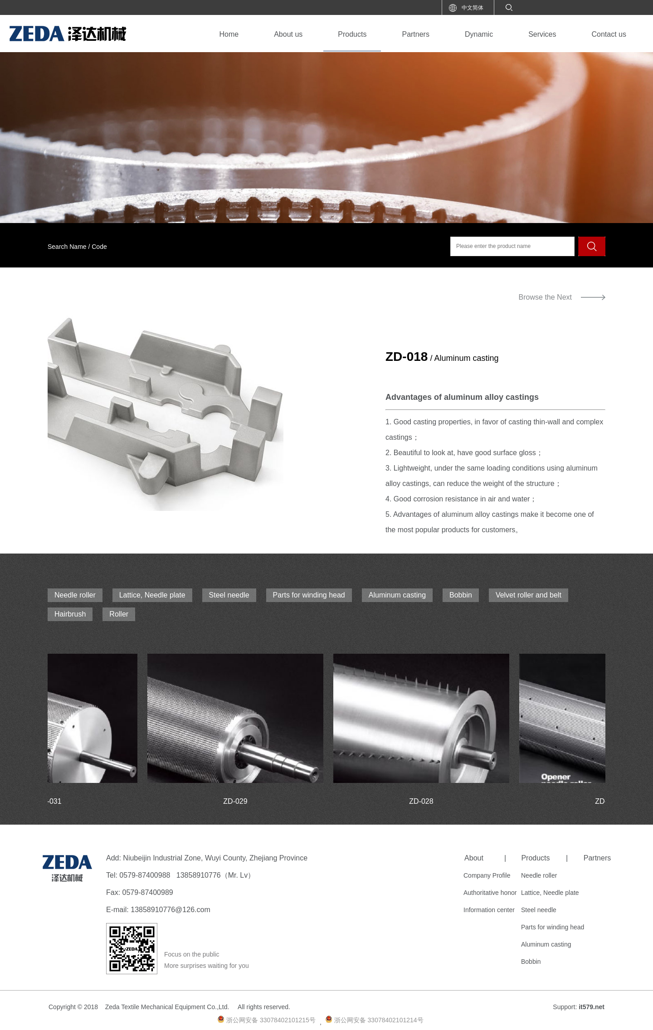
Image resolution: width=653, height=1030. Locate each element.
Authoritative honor (490, 892)
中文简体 (472, 8)
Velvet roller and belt (528, 595)
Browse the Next (545, 297)
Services (542, 34)
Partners (415, 34)
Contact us (609, 34)
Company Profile (487, 875)
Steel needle (229, 595)
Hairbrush (70, 614)
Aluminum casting (397, 595)
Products (352, 34)
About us (288, 34)
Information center (489, 909)
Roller (118, 614)
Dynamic (479, 34)
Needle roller (75, 595)
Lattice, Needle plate (152, 595)
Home (229, 34)
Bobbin (460, 595)
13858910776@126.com (170, 909)
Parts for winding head (309, 595)
